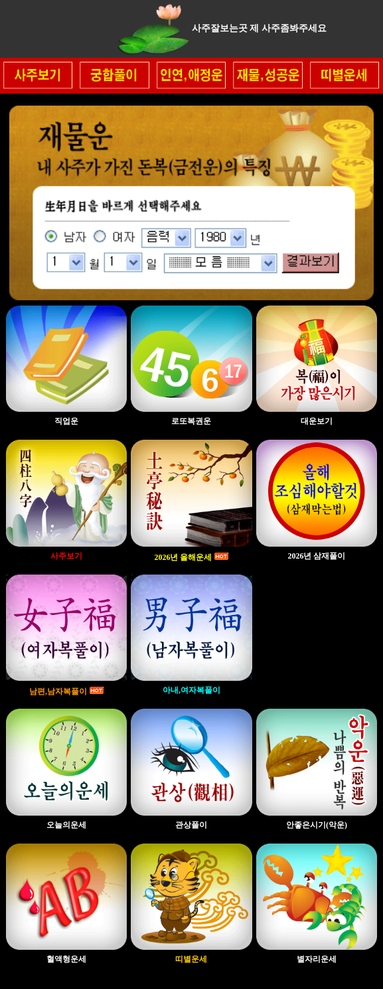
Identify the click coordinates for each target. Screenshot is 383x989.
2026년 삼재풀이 (316, 556)
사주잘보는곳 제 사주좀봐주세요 (259, 28)
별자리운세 (317, 959)
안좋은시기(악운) (316, 825)
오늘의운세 (66, 825)
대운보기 (317, 421)
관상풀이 (191, 825)
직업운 (66, 421)
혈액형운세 (66, 959)
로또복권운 (191, 421)
